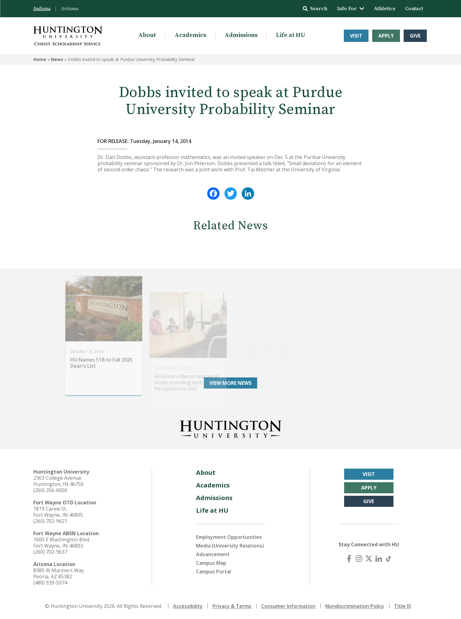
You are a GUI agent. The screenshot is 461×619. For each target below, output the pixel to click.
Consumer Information (288, 606)
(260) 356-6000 (50, 490)
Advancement (213, 554)
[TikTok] (388, 558)
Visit (356, 35)
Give (415, 35)
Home (39, 59)
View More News (230, 383)
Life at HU (290, 35)
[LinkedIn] (378, 558)
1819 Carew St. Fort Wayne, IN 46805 (58, 511)
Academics (190, 35)
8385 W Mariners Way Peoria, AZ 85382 (58, 573)
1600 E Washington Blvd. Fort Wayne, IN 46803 (61, 542)
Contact (414, 9)
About (147, 35)
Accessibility (188, 606)
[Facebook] (349, 558)
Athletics (384, 9)
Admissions (240, 35)
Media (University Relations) (230, 545)
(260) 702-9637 (50, 551)
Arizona (69, 9)
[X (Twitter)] (369, 558)
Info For (350, 9)
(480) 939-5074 (50, 582)
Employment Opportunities (229, 537)
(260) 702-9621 (50, 521)
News (57, 59)
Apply (386, 35)
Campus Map (211, 563)
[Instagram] (359, 558)
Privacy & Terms (231, 606)
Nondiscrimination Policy (354, 606)
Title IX (402, 606)
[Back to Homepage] (230, 428)
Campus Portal (213, 571)
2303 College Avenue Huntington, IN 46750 (58, 480)
